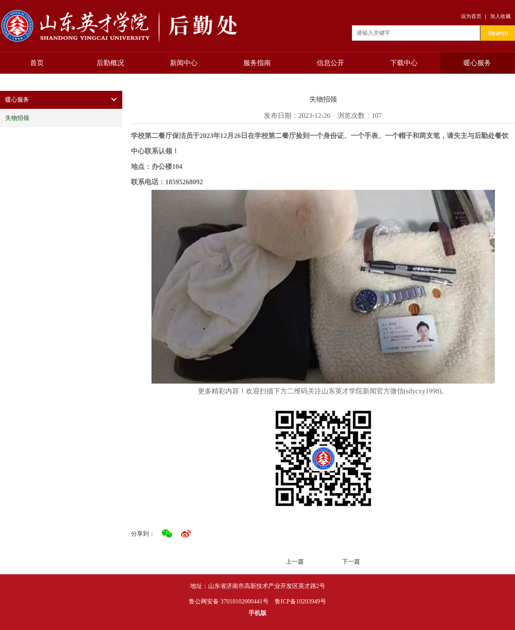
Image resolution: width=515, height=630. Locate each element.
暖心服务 (477, 62)
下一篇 (351, 561)
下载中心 (404, 62)
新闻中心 (183, 62)
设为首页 (471, 16)
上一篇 (295, 561)
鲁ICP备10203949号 (300, 601)
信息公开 (330, 62)
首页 (37, 62)
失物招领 (17, 118)
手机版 (257, 613)
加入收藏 (500, 16)
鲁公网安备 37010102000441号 (229, 601)
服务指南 (257, 62)
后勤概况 (110, 62)
